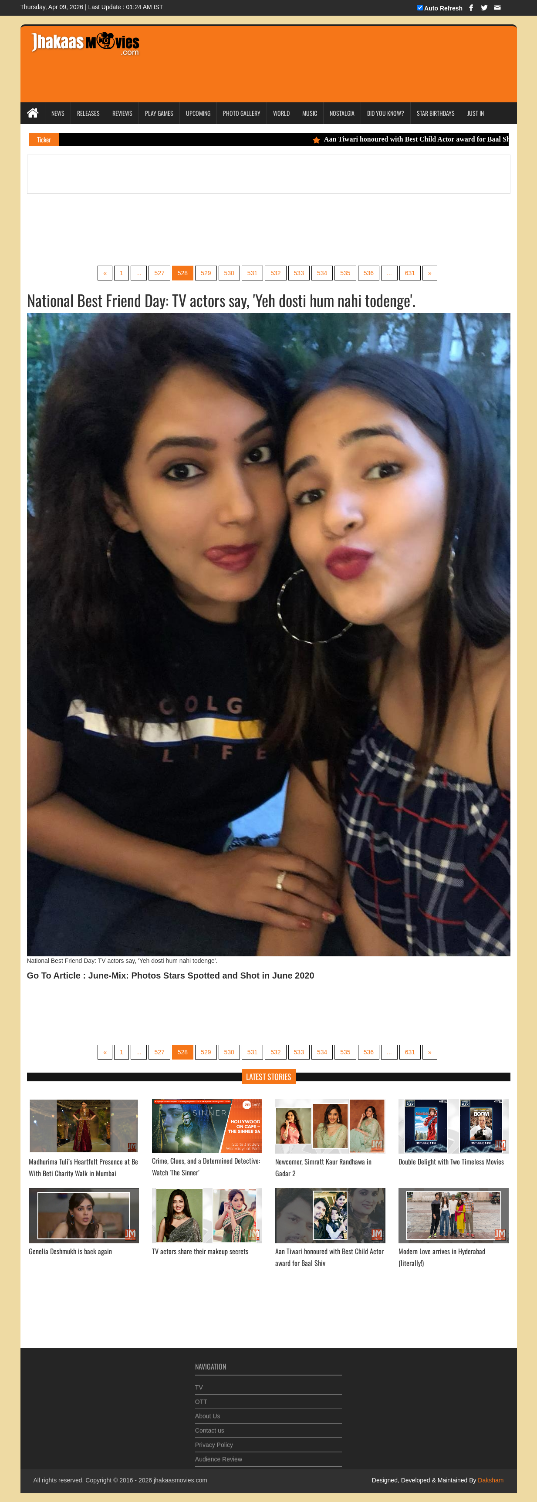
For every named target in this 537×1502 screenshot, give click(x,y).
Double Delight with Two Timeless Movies (451, 1161)
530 (229, 273)
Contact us (209, 1426)
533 (299, 273)
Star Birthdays (436, 113)
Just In (475, 113)
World (281, 113)
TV (199, 1383)
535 (345, 273)
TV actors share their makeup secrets (200, 1251)
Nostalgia (342, 113)
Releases (88, 113)
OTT (201, 1397)
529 (206, 273)
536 (369, 273)
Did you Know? (385, 113)
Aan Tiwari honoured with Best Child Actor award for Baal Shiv (419, 139)
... (139, 273)
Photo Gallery (241, 113)
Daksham (489, 1480)
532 (275, 273)
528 (183, 273)
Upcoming (198, 113)
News (57, 113)
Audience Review (218, 1455)
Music (309, 113)
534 (322, 273)
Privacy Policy (214, 1441)
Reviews (122, 113)
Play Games (159, 113)
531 (252, 273)
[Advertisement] (312, 52)
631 (410, 273)
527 (159, 273)
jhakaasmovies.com (180, 1480)
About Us (207, 1412)
